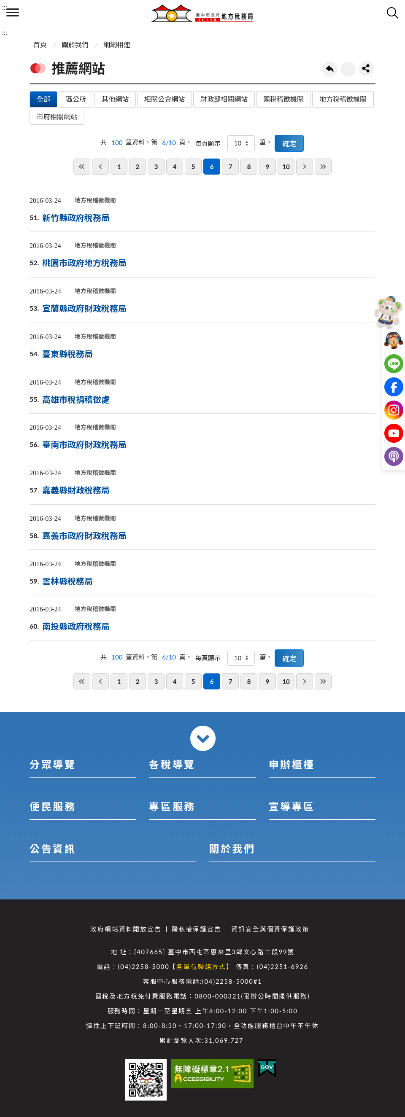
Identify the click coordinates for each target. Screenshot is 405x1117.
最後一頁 (323, 167)
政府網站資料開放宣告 (125, 929)
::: (4, 7)
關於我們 (75, 44)
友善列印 (348, 69)
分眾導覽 (53, 764)
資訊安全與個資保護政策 (270, 929)
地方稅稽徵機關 (343, 99)
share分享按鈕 (366, 68)
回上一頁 (330, 69)
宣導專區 (292, 806)
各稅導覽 (172, 764)
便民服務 (53, 806)
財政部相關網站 (224, 99)
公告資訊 (53, 848)
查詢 (392, 12)
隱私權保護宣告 (196, 929)
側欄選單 (12, 12)
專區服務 (172, 806)
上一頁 (100, 167)
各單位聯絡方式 (201, 966)
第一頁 (81, 167)
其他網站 (115, 99)
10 (285, 166)
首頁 (40, 44)
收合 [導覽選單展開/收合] (203, 738)
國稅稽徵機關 (283, 99)
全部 (43, 99)
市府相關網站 (57, 117)
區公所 (76, 99)
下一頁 (304, 167)
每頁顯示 (208, 143)
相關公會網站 (164, 99)
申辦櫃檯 (292, 764)
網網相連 (116, 44)
